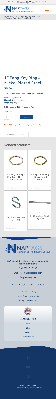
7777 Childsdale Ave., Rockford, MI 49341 (28, 388)
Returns (29, 300)
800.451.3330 (30, 268)
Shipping (21, 300)
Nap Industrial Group (28, 385)
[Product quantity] (6, 117)
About (28, 323)
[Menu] (45, 9)
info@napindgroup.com (26, 3)
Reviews (28, 332)
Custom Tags (18, 284)
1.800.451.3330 (40, 1)
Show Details (10, 188)
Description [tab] (10, 135)
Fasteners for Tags (24, 125)
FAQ (36, 300)
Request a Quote (28, 277)
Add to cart (26, 117)
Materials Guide (21, 296)
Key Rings (33, 125)
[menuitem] (45, 9)
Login (41, 284)
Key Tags (39, 125)
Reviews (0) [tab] (22, 135)
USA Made (24, 292)
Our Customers (28, 337)
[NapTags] (22, 9)
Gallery (33, 292)
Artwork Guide (35, 296)
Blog (28, 328)
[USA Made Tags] (27, 311)
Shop (31, 284)
